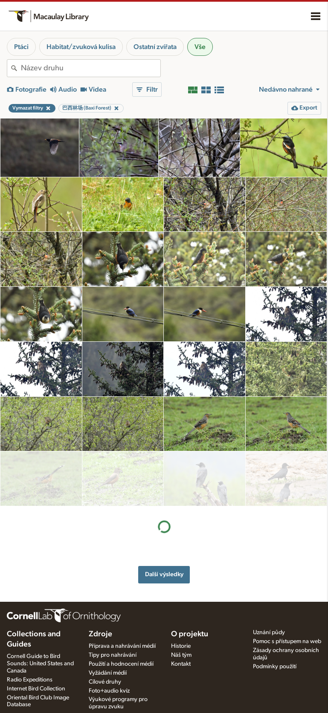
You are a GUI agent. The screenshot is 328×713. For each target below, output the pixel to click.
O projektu (189, 634)
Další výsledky (164, 519)
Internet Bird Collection (36, 688)
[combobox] (90, 68)
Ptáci (21, 46)
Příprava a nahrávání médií (122, 646)
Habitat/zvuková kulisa (81, 46)
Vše (200, 46)
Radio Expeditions (29, 679)
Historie (181, 646)
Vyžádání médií (108, 672)
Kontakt (181, 664)
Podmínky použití (274, 666)
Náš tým (181, 655)
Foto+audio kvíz (109, 690)
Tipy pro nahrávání (112, 655)
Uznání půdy (269, 632)
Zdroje (100, 634)
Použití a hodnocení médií (121, 664)
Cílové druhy (105, 681)
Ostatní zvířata (155, 46)
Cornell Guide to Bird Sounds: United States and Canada (40, 663)
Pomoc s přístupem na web (287, 641)
